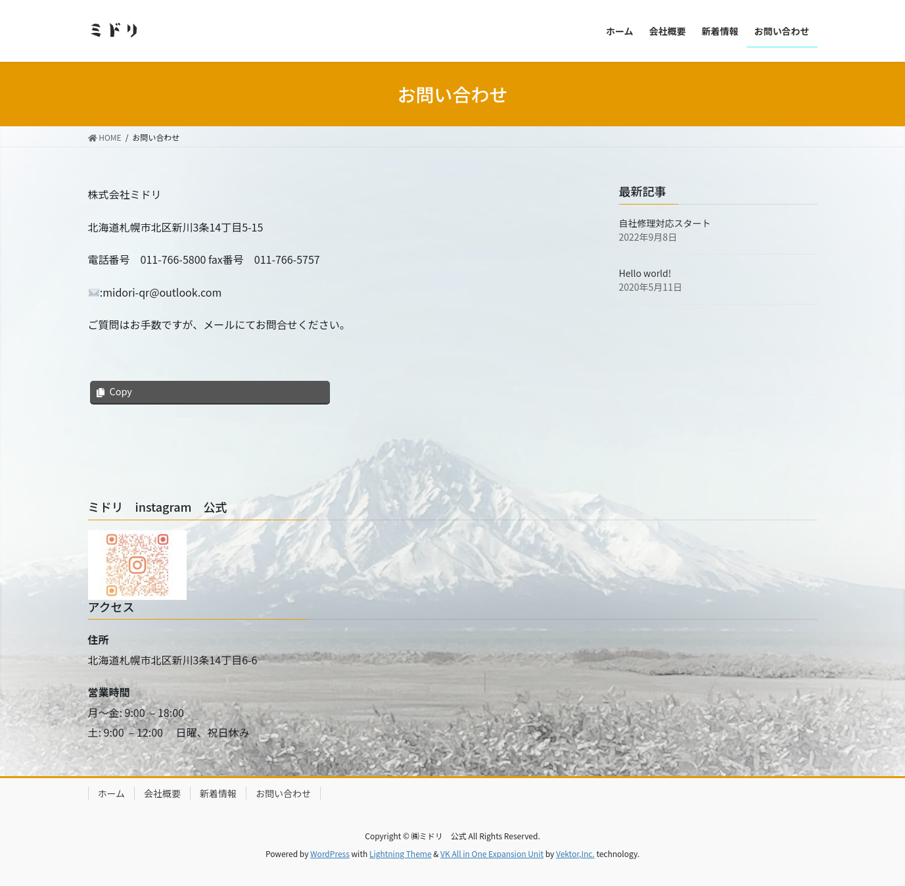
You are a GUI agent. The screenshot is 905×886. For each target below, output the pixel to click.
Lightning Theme (400, 853)
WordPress (330, 853)
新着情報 (218, 793)
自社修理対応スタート (665, 223)
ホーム (112, 793)
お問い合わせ (283, 793)
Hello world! (645, 273)
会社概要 (162, 793)
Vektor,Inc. (575, 853)
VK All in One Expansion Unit (492, 853)
